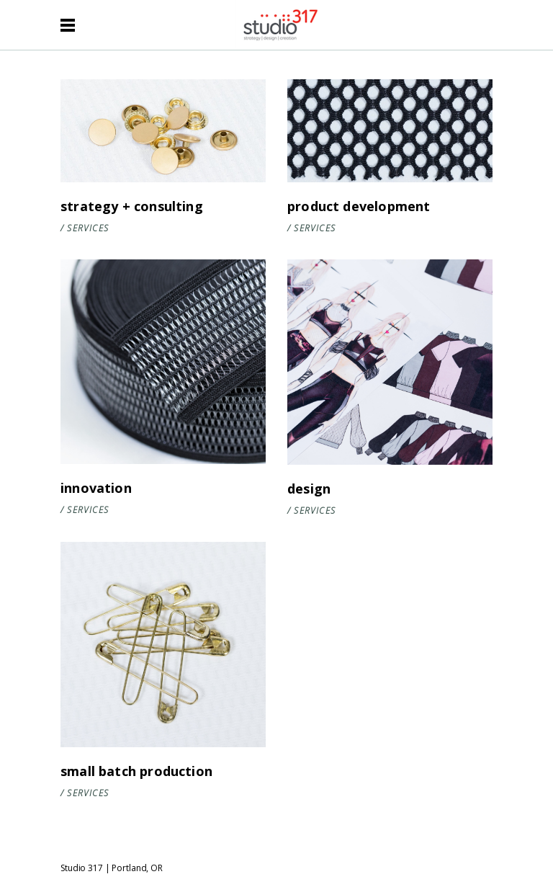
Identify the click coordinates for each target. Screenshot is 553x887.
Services (88, 228)
